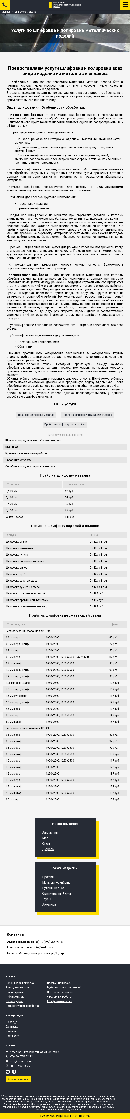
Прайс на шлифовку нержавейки (65, 424)
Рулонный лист (53, 888)
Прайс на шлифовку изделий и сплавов (87, 414)
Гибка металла (15, 996)
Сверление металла (60, 992)
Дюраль (48, 849)
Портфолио (13, 1035)
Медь (46, 838)
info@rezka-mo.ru (21, 1061)
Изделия (11, 1031)
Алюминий (50, 832)
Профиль (48, 877)
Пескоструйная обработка (22, 1005)
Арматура (49, 904)
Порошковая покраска (20, 982)
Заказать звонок (18, 1079)
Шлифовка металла (59, 1001)
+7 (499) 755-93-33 (21, 1056)
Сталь (46, 843)
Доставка (12, 1026)
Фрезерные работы (59, 996)
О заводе (11, 1022)
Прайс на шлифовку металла (36, 414)
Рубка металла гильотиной (64, 987)
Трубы (46, 899)
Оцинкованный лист (56, 893)
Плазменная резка (59, 982)
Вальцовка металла (18, 987)
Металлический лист (57, 882)
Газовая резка (15, 992)
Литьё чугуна (14, 1001)
